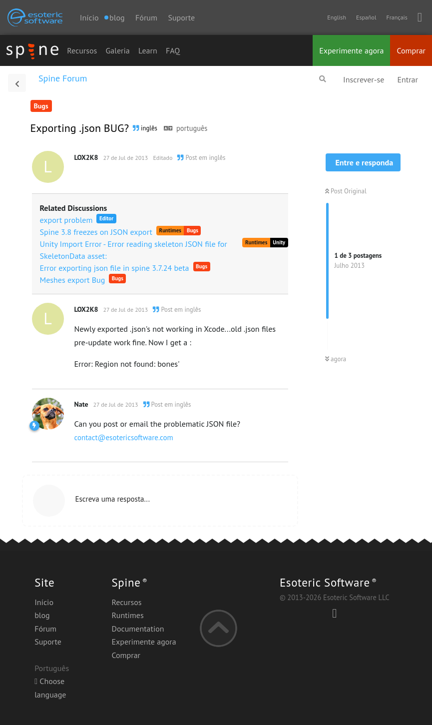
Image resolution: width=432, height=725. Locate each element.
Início (89, 17)
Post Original (346, 191)
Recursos (82, 50)
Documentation (137, 629)
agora (336, 359)
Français (396, 17)
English (336, 17)
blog (41, 615)
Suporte (181, 17)
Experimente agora (351, 50)
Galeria (118, 50)
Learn (147, 50)
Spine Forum (62, 78)
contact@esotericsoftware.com (123, 437)
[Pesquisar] (323, 79)
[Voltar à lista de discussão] (17, 83)
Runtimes (127, 615)
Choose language (50, 687)
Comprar (411, 50)
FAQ (173, 50)
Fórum (146, 17)
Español (366, 17)
